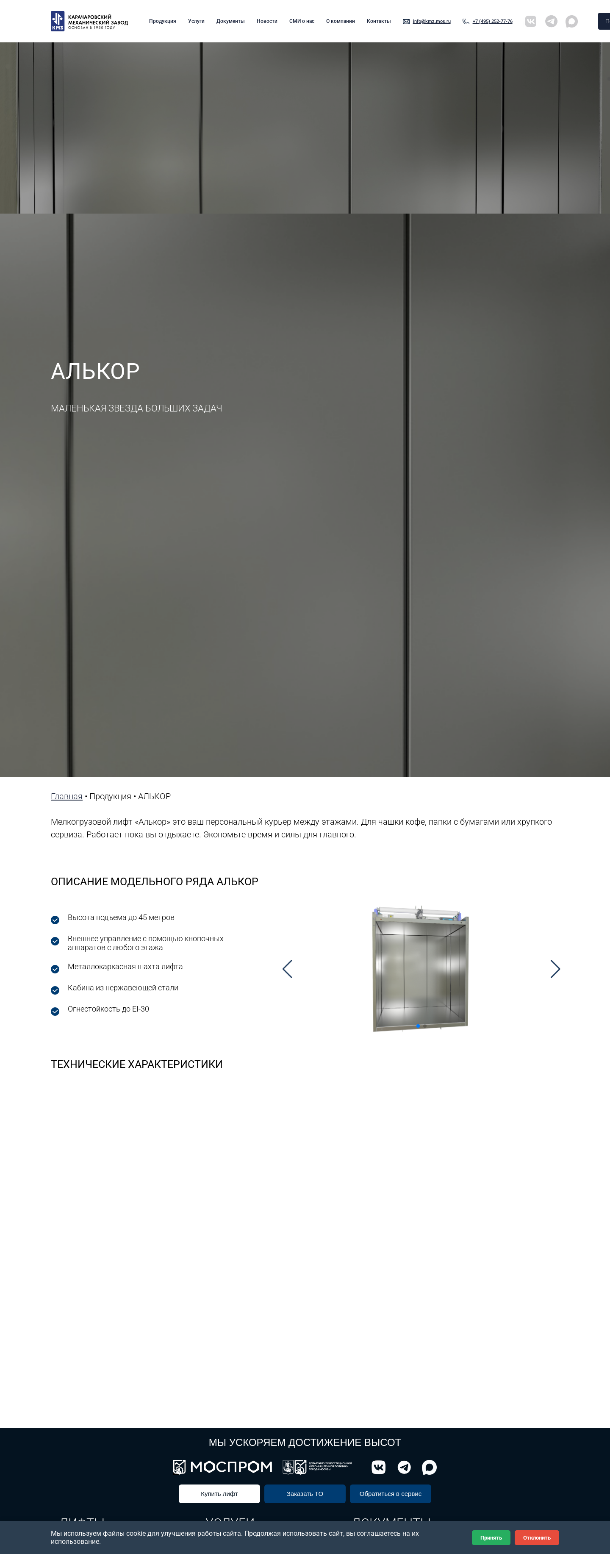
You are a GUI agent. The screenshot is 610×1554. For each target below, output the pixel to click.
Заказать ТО (305, 1493)
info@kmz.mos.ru (432, 21)
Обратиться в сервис (391, 1493)
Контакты (379, 21)
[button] (287, 969)
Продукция (162, 21)
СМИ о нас (301, 21)
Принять (491, 1538)
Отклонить (537, 1538)
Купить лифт (219, 1493)
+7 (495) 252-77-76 (493, 21)
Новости (267, 21)
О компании (340, 21)
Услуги (196, 21)
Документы (230, 21)
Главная (67, 796)
